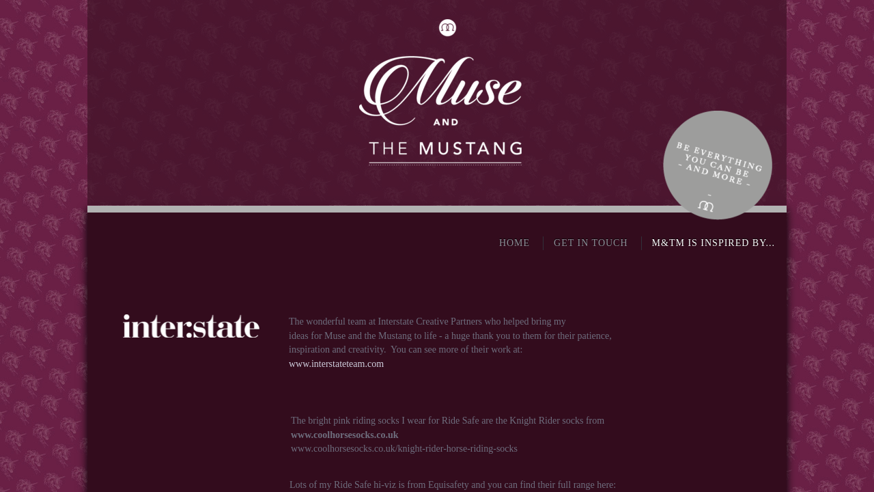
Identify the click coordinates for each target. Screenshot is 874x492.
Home (514, 243)
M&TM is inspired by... (713, 243)
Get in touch (591, 243)
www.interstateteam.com (336, 364)
